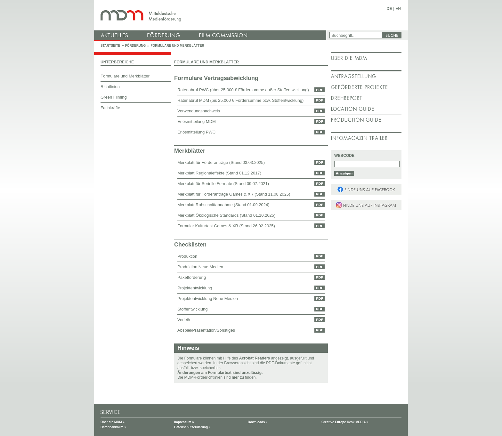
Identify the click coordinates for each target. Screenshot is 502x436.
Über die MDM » (113, 422)
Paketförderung (191, 277)
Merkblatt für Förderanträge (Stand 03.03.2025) (221, 162)
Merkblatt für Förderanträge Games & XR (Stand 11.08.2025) (233, 194)
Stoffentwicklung (192, 309)
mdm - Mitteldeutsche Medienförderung (211, 15)
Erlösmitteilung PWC (196, 132)
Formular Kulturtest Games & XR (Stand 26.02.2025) (226, 225)
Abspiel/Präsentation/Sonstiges (206, 330)
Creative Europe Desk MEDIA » (344, 422)
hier (235, 377)
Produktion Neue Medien (200, 266)
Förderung (135, 45)
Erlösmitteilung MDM (196, 121)
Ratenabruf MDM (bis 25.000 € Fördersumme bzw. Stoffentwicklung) (240, 100)
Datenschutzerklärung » (192, 427)
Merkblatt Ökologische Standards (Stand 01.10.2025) (226, 215)
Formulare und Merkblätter (177, 45)
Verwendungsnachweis (198, 111)
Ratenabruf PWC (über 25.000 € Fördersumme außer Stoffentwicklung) (243, 89)
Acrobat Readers (254, 358)
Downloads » (258, 422)
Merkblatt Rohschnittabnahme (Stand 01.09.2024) (223, 204)
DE (389, 8)
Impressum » (184, 422)
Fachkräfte (110, 107)
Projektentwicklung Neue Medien (207, 298)
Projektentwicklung (194, 288)
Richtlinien (110, 86)
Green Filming (114, 97)
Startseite (110, 45)
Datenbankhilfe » (113, 427)
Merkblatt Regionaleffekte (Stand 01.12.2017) (219, 173)
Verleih (183, 319)
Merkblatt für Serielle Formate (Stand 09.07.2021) (223, 183)
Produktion (187, 256)
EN (398, 8)
